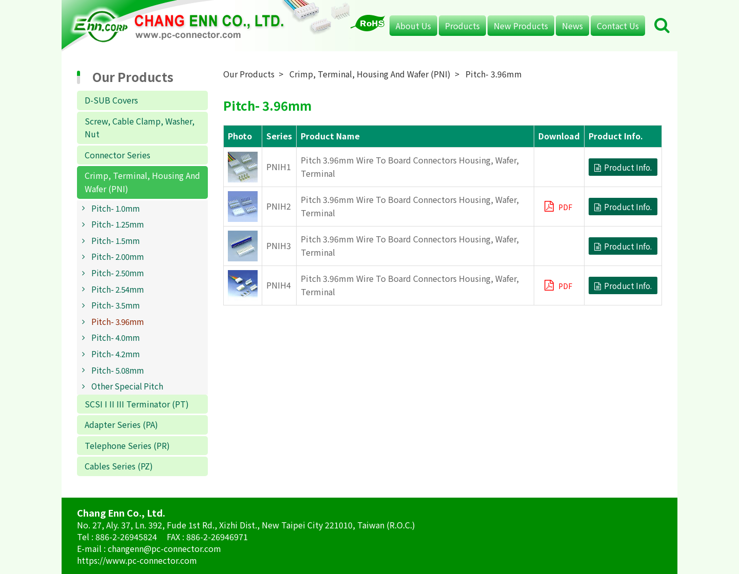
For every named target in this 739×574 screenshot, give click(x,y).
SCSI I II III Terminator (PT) (137, 404)
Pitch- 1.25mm (117, 224)
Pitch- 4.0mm (115, 337)
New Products (521, 25)
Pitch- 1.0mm (115, 208)
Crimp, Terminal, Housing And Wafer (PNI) (142, 182)
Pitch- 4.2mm (115, 353)
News (572, 25)
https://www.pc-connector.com (137, 560)
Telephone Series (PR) (127, 445)
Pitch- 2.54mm (117, 289)
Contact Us (618, 25)
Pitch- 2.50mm (117, 272)
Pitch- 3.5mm (115, 305)
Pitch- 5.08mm (117, 370)
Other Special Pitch (127, 386)
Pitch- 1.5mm (115, 240)
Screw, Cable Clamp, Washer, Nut (140, 127)
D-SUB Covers (111, 100)
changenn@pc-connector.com (164, 548)
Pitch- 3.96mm (117, 321)
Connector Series (117, 155)
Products (462, 25)
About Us (413, 25)
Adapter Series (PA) (121, 424)
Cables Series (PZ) (119, 466)
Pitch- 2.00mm (117, 256)
